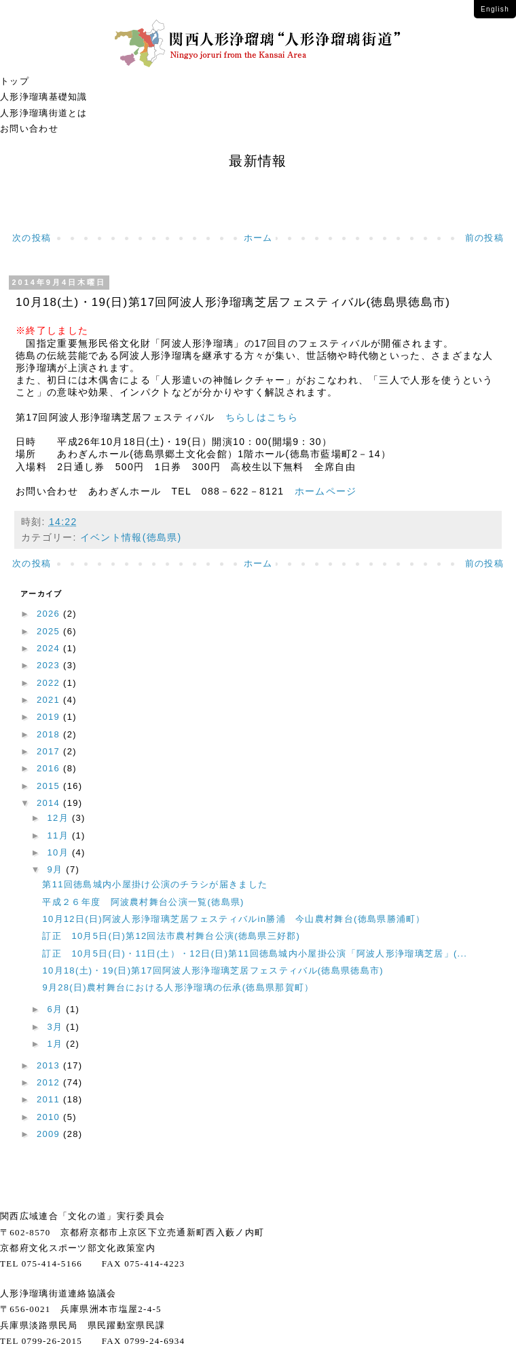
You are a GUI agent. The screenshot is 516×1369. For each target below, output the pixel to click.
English (495, 9)
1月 (57, 1044)
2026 (50, 614)
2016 (50, 768)
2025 (50, 631)
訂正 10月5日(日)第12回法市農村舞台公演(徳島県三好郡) (176, 936)
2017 (50, 751)
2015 (50, 786)
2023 (50, 665)
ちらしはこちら (256, 417)
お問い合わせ (29, 128)
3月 (57, 1027)
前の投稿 (484, 238)
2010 (50, 1117)
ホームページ (320, 491)
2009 (50, 1134)
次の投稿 (31, 238)
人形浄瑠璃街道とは (44, 113)
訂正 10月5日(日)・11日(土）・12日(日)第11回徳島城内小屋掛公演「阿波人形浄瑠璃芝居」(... (254, 953)
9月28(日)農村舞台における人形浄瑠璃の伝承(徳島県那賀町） (178, 987)
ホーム (258, 238)
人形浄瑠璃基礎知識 (44, 97)
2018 (50, 734)
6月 (57, 1009)
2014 (50, 803)
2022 (50, 683)
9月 (57, 869)
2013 (50, 1065)
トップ (14, 81)
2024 (50, 648)
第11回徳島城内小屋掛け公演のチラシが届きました (155, 884)
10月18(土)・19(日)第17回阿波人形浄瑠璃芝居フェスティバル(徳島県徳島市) (212, 970)
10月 (60, 852)
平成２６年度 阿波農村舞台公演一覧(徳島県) (143, 902)
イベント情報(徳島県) (131, 537)
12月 (60, 818)
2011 (50, 1099)
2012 (50, 1082)
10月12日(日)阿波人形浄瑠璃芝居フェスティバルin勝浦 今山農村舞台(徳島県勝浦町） (233, 919)
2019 (50, 717)
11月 (60, 835)
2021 (50, 700)
